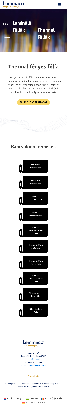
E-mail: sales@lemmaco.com (33, 365)
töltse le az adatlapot (33, 102)
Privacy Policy (34, 376)
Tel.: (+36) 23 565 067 (33, 359)
